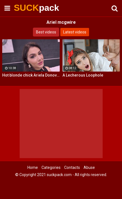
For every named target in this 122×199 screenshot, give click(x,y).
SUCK (27, 8)
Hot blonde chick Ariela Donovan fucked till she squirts (31, 75)
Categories (51, 167)
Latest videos (74, 32)
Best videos (46, 32)
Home (32, 167)
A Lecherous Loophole (83, 75)
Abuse (89, 167)
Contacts (72, 167)
